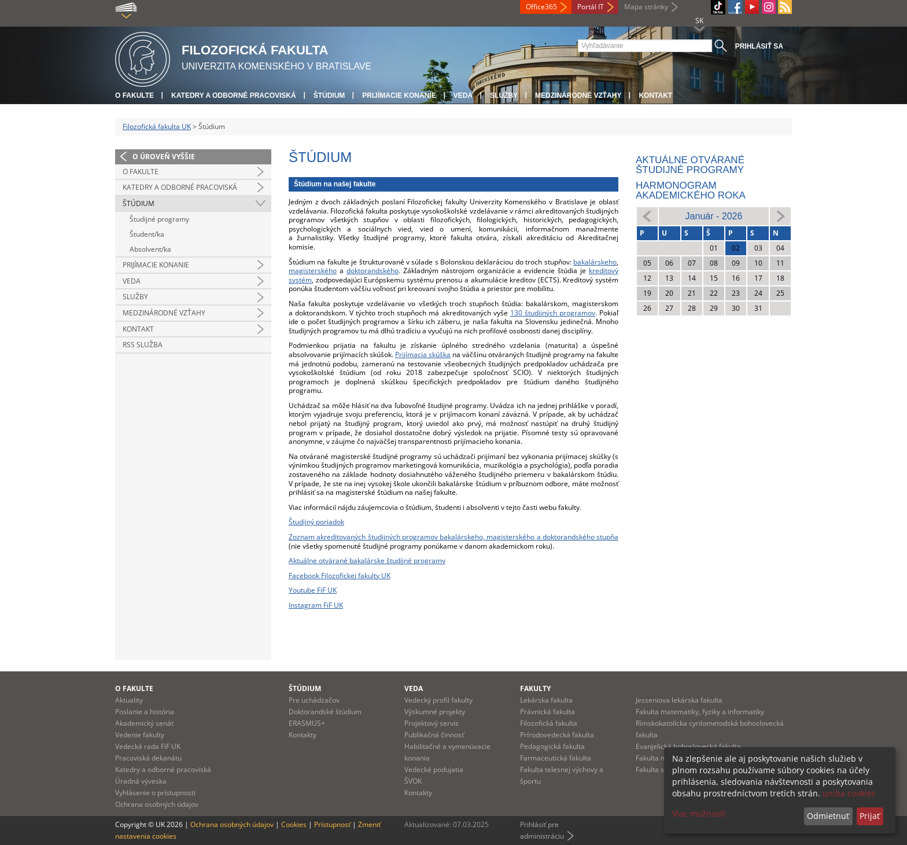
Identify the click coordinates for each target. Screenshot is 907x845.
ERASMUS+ (307, 723)
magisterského (313, 270)
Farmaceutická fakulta (555, 758)
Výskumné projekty (434, 712)
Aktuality (129, 700)
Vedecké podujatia (433, 769)
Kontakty (302, 735)
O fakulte (134, 95)
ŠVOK (413, 781)
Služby (504, 95)
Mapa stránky (646, 7)
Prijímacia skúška (423, 354)
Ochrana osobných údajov (156, 804)
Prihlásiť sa (759, 46)
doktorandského (372, 270)
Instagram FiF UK (316, 605)
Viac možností (698, 813)
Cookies (294, 824)
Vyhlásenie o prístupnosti (155, 793)
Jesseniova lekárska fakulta (679, 700)
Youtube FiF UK (313, 590)
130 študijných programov (552, 313)
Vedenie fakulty (139, 735)
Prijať (870, 815)
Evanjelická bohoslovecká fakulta (688, 746)
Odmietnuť (828, 815)
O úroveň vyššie (163, 156)
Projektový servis (431, 723)
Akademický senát (144, 723)
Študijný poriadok (316, 522)
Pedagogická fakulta (552, 746)
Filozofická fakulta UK (157, 126)
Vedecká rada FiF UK (147, 746)
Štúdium (329, 95)
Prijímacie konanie (399, 95)
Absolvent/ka (150, 249)
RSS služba (143, 345)
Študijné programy (159, 219)
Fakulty (535, 688)
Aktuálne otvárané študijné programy (690, 165)
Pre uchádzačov (314, 700)
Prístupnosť (332, 824)
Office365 (541, 7)
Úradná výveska (141, 781)
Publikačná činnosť (434, 735)
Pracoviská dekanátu (148, 758)
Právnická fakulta (547, 712)
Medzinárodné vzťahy (578, 95)
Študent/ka (147, 234)
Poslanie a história (144, 712)
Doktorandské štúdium (325, 712)
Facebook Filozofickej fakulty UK (339, 576)
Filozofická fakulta (548, 723)
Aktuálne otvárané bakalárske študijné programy (367, 560)
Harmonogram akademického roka (691, 190)
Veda (463, 95)
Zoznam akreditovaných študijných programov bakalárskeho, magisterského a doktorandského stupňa (453, 537)
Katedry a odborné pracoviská (233, 95)
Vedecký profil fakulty (438, 700)
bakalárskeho (595, 262)
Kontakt (655, 95)
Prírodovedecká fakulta (557, 735)
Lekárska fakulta (546, 700)
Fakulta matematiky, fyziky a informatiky (700, 712)
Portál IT (590, 7)
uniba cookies (849, 793)
